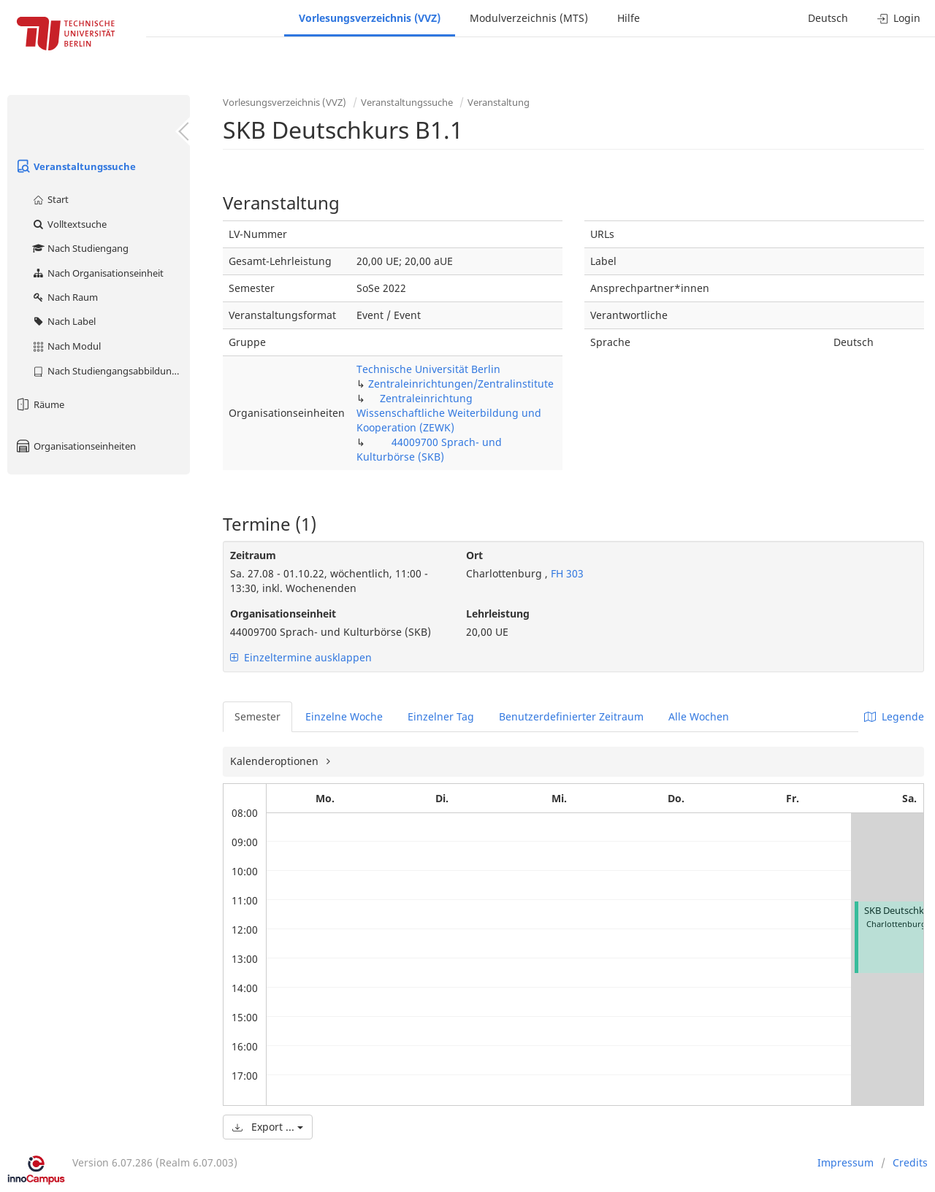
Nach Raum (64, 297)
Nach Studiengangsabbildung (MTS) (110, 370)
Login (898, 18)
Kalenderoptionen (275, 761)
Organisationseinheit (283, 613)
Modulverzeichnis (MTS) (529, 18)
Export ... (267, 1127)
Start (50, 199)
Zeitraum (253, 555)
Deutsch (828, 18)
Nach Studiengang (80, 248)
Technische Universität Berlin (428, 369)
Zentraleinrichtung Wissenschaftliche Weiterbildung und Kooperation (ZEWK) (448, 412)
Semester (257, 716)
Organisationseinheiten (75, 446)
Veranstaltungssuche (75, 166)
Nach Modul (66, 346)
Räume (39, 404)
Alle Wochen (698, 716)
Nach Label (63, 321)
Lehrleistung (498, 613)
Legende (894, 716)
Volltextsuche (69, 224)
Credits (910, 1162)
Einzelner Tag (441, 716)
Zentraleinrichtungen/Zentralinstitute (461, 384)
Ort (474, 555)
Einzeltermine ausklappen (301, 657)
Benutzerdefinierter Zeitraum (571, 716)
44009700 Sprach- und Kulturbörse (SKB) (429, 449)
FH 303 (566, 573)
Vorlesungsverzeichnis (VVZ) (369, 18)
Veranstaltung (499, 102)
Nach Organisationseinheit (97, 273)
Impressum (845, 1162)
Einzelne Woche (344, 716)
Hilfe (628, 18)
